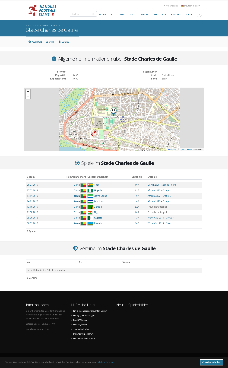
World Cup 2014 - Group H (161, 217)
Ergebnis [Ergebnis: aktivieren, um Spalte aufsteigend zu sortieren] (137, 176)
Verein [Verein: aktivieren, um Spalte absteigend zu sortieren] (126, 262)
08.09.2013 (32, 223)
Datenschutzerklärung (83, 334)
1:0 (136, 195)
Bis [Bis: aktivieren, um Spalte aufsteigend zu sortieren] (80, 262)
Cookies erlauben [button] (211, 362)
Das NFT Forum (80, 320)
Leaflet (172, 149)
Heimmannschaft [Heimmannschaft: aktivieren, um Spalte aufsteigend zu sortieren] (76, 176)
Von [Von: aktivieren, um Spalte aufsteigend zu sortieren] (29, 262)
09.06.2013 (32, 217)
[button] (114, 111)
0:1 (136, 190)
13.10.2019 (32, 206)
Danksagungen (80, 324)
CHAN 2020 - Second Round (162, 184)
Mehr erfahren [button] (106, 362)
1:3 (136, 217)
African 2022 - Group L (159, 190)
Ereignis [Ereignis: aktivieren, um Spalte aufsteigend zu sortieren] (152, 176)
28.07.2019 (32, 184)
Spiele (50, 42)
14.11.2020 (32, 201)
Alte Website (171, 5)
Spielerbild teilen (81, 329)
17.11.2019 (32, 195)
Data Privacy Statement (84, 338)
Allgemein (35, 42)
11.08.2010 (32, 212)
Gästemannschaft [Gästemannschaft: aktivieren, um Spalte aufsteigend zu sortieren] (97, 176)
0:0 (136, 184)
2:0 (136, 223)
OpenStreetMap (186, 149)
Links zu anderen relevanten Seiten (90, 311)
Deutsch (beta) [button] (190, 5)
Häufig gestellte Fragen (84, 315)
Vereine (63, 42)
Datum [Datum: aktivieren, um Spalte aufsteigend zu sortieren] (31, 176)
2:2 (136, 206)
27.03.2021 (32, 190)
